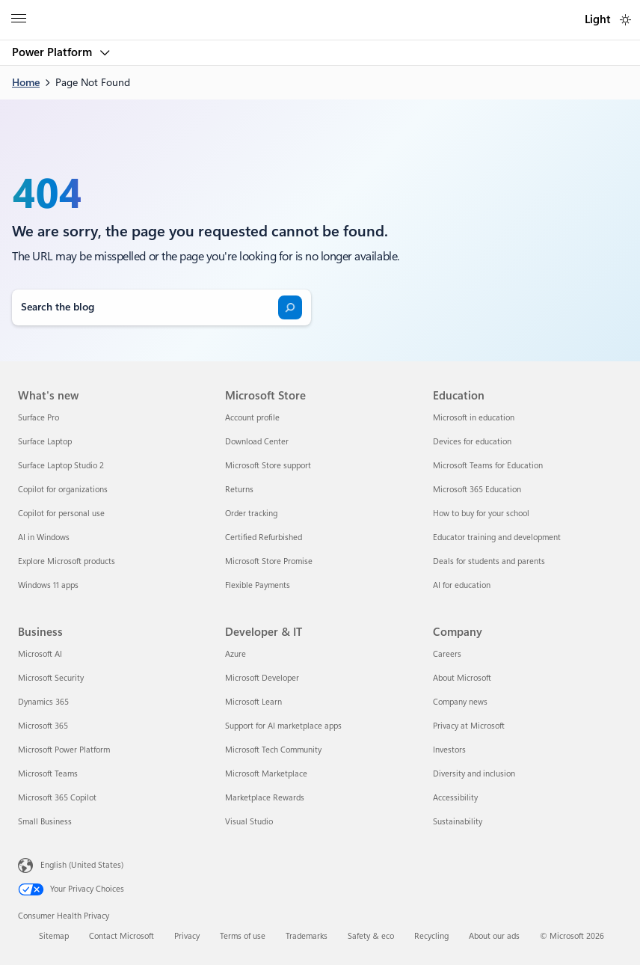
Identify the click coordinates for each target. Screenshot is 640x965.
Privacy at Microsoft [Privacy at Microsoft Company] (469, 726)
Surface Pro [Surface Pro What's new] (38, 418)
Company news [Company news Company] (460, 702)
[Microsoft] (319, 11)
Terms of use (242, 936)
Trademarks (306, 936)
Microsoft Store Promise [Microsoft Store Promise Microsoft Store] (269, 561)
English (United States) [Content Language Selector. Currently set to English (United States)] (81, 865)
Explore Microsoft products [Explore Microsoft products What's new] (66, 561)
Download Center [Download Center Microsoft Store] (257, 442)
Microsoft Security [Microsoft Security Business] (51, 678)
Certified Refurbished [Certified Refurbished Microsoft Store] (263, 537)
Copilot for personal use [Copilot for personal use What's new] (61, 513)
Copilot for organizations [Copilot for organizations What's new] (63, 489)
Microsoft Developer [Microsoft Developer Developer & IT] (262, 678)
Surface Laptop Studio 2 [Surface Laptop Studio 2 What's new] (61, 466)
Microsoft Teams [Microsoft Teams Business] (48, 774)
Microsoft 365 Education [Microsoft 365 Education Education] (477, 489)
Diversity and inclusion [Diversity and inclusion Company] (474, 774)
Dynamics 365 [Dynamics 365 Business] (43, 702)
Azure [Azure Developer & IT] (235, 654)
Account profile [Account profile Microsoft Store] (252, 418)
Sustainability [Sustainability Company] (457, 822)
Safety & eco (371, 936)
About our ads (494, 936)
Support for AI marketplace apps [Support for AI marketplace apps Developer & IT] (283, 726)
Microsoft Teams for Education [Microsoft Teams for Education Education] (488, 466)
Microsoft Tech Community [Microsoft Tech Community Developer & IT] (273, 750)
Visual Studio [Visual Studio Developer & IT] (249, 822)
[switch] (625, 19)
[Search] (290, 307)
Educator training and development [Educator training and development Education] (497, 537)
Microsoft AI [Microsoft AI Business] (40, 654)
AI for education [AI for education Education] (461, 585)
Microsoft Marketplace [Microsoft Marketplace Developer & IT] (266, 774)
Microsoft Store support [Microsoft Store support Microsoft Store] (268, 466)
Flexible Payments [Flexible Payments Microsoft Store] (257, 585)
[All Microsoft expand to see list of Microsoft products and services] (19, 20)
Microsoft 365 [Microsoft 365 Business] (43, 726)
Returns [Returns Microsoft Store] (239, 489)
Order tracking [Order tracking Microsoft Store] (251, 513)
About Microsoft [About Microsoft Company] (462, 678)
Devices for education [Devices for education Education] (472, 442)
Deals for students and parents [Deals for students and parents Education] (489, 561)
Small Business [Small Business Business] (45, 822)
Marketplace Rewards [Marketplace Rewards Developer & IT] (264, 798)
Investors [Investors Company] (449, 750)
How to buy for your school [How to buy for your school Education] (481, 513)
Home (26, 82)
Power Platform (53, 52)
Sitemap (54, 936)
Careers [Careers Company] (447, 654)
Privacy (187, 936)
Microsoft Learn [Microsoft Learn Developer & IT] (253, 702)
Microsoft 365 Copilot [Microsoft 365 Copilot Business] (57, 798)
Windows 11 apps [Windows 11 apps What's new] (48, 585)
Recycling (431, 936)
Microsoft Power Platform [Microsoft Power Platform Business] (64, 750)
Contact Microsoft (121, 936)
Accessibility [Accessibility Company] (455, 798)
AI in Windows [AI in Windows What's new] (44, 537)
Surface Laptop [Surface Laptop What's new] (45, 442)
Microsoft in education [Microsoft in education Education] (473, 418)
